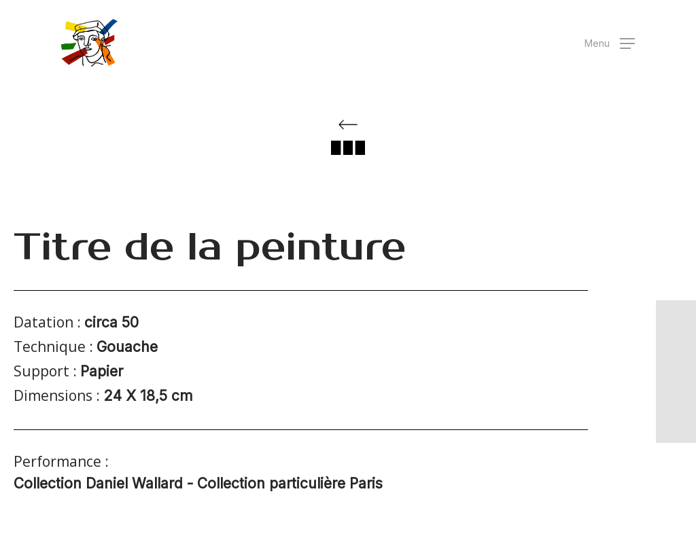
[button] (610, 43)
